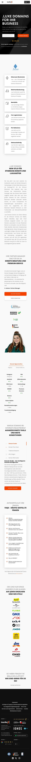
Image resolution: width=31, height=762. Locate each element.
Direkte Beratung (15, 298)
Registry (10, 367)
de (16, 744)
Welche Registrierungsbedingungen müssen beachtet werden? (16, 519)
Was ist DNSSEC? (13, 558)
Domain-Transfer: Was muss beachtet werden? (16, 533)
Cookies (26, 708)
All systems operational (20, 735)
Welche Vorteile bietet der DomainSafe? (15, 562)
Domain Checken (23, 35)
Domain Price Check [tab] (12, 447)
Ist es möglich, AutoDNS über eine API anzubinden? (16, 544)
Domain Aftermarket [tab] (12, 458)
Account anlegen (15, 293)
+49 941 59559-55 (6, 734)
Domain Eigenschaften (16, 364)
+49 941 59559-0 (6, 732)
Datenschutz (19, 708)
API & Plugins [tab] (10, 454)
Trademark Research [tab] (12, 450)
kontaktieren (19, 573)
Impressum (15, 702)
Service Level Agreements (8, 708)
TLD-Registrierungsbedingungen (11, 706)
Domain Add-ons (20, 367)
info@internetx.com (8, 735)
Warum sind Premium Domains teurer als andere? (16, 529)
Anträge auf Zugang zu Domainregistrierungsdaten (14, 704)
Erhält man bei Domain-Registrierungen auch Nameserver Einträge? (15, 549)
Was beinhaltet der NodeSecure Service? (14, 554)
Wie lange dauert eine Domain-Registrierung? (14, 524)
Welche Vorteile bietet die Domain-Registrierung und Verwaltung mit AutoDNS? (15, 539)
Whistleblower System (15, 711)
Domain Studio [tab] (11, 443)
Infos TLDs (23, 706)
